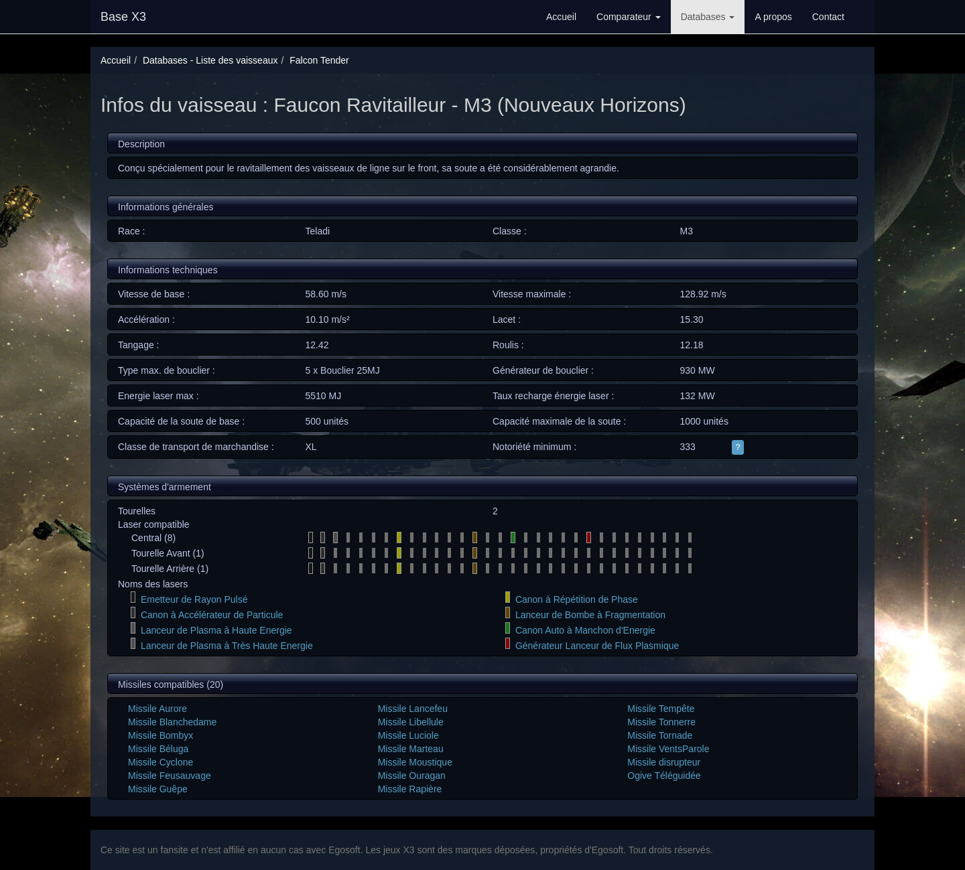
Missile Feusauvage (169, 775)
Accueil (561, 16)
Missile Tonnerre (661, 722)
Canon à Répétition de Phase (576, 599)
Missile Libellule (411, 722)
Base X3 (123, 16)
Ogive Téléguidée (663, 775)
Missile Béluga (158, 748)
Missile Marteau (411, 748)
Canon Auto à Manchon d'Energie (585, 630)
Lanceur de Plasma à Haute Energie (216, 630)
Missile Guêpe (158, 789)
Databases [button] (708, 16)
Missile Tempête (660, 708)
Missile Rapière (410, 789)
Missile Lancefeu (413, 708)
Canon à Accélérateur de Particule (212, 614)
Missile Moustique (415, 762)
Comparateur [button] (628, 16)
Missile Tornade (659, 735)
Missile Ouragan (412, 775)
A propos (773, 16)
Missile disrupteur (663, 762)
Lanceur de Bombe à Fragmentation (590, 614)
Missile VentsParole (668, 748)
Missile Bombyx (160, 735)
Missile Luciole (408, 735)
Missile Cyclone (160, 762)
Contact (828, 16)
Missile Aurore (157, 708)
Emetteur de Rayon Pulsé (194, 599)
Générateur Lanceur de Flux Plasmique (597, 645)
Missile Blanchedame (172, 722)
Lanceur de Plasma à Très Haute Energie (227, 645)
